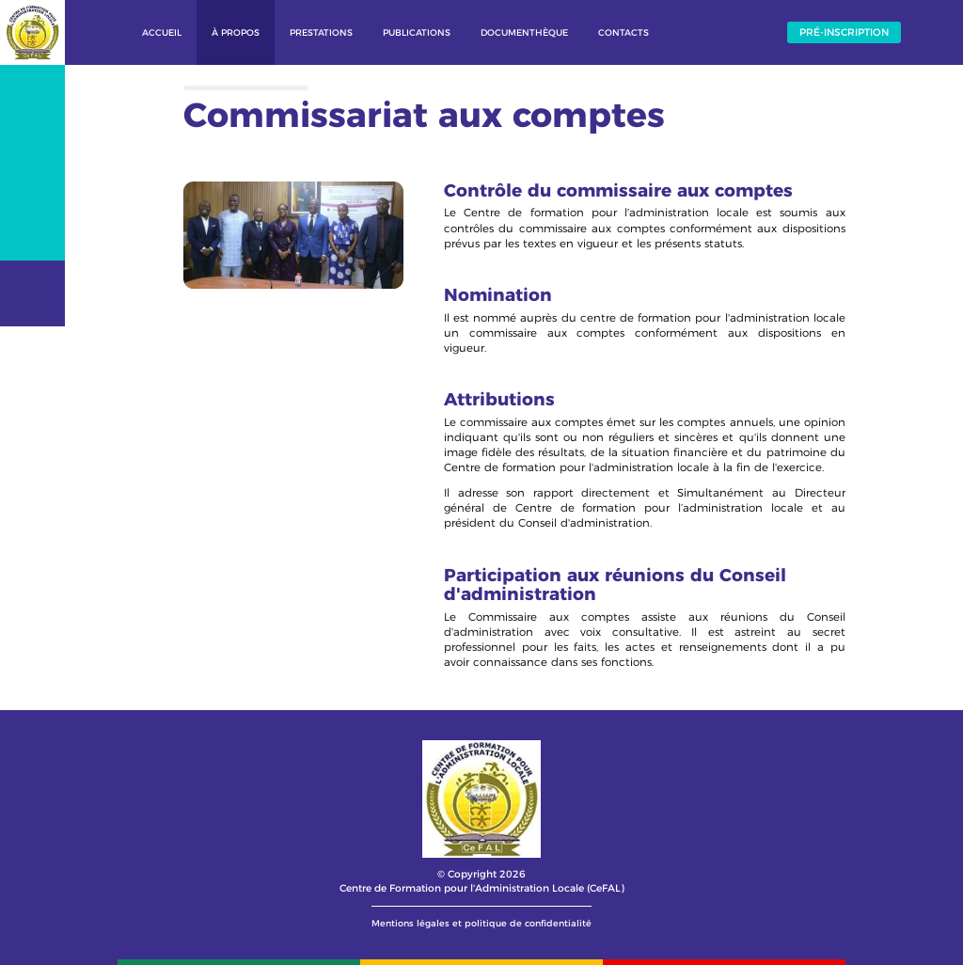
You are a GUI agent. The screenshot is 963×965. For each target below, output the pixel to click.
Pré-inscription (844, 32)
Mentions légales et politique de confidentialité (481, 923)
